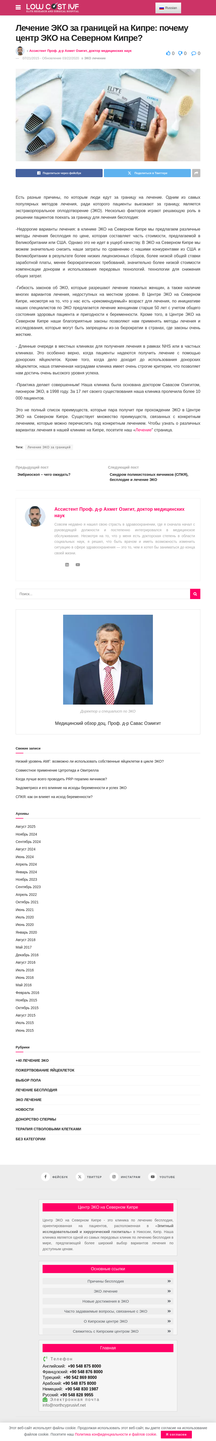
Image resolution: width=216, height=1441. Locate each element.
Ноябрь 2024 (26, 836)
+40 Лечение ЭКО (32, 1062)
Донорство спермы (36, 1121)
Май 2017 (24, 949)
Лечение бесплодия (36, 1092)
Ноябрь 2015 (26, 1002)
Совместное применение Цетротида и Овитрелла (57, 772)
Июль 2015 (25, 1025)
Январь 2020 (26, 934)
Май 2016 (24, 987)
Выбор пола (28, 1082)
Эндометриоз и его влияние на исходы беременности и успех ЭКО (71, 790)
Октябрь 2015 (27, 1010)
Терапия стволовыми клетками (48, 1131)
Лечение (143, 430)
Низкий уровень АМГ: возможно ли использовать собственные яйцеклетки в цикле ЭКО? (90, 763)
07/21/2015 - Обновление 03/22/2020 (51, 58)
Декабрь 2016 (27, 957)
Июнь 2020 (25, 927)
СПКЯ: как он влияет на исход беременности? (54, 799)
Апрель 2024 (26, 866)
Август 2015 (25, 1017)
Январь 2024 (26, 874)
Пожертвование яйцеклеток (45, 1072)
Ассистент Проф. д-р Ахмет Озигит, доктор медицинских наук (80, 51)
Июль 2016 (25, 972)
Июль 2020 (25, 919)
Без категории (30, 1141)
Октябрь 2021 (27, 904)
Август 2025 (25, 829)
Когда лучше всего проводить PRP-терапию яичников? (61, 781)
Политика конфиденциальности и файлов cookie (115, 1434)
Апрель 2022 (26, 896)
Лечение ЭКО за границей (49, 447)
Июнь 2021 (25, 911)
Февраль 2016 (27, 995)
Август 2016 (25, 964)
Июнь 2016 (25, 980)
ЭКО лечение (95, 58)
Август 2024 (25, 851)
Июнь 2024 (25, 859)
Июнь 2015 (25, 1032)
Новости (25, 1112)
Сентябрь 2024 (28, 844)
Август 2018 (25, 942)
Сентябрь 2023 (28, 889)
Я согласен (176, 1434)
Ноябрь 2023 (26, 881)
